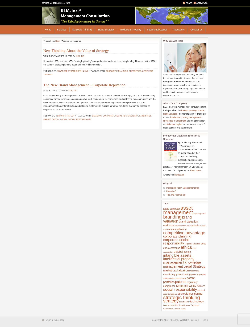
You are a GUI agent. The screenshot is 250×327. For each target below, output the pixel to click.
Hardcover (179, 175)
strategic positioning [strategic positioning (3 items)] (190, 293)
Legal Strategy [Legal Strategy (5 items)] (194, 266)
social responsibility (79, 119)
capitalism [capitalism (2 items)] (195, 225)
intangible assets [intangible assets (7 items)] (177, 255)
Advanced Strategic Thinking (73, 71)
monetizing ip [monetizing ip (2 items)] (170, 274)
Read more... (196, 170)
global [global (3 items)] (179, 251)
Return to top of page (54, 320)
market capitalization (55, 119)
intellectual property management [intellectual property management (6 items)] (178, 260)
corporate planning (117, 71)
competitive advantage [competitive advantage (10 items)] (184, 232)
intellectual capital (173, 124)
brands (201, 110)
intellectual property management (185, 117)
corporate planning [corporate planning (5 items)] (177, 236)
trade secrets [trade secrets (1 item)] (168, 305)
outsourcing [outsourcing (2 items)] (184, 274)
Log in (205, 320)
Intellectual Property (130, 29)
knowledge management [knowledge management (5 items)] (182, 264)
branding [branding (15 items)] (172, 217)
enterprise (135, 71)
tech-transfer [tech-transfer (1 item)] (184, 302)
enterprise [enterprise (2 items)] (174, 248)
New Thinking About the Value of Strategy (76, 50)
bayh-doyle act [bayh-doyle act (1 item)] (200, 213)
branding (97, 116)
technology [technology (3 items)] (197, 301)
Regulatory (179, 29)
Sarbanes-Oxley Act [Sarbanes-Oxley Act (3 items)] (188, 285)
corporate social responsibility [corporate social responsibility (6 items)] (176, 241)
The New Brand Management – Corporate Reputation (84, 85)
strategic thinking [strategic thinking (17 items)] (181, 297)
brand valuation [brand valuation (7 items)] (177, 219)
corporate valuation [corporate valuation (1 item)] (192, 244)
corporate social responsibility (120, 116)
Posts (189, 3)
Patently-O (171, 191)
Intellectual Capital (157, 29)
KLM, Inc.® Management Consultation (76, 15)
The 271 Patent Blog (175, 195)
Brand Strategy (106, 29)
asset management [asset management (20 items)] (178, 210)
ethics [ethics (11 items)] (186, 247)
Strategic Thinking (82, 29)
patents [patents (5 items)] (180, 282)
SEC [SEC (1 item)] (203, 286)
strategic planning (188, 110)
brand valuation (170, 114)
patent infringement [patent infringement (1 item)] (178, 278)
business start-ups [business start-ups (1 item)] (181, 226)
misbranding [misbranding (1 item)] (194, 271)
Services (61, 29)
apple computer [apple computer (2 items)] (171, 208)
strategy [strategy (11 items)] (171, 300)
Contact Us (196, 29)
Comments (201, 3)
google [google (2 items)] (187, 251)
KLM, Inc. (80, 56)
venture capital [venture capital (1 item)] (180, 309)
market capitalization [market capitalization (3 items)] (176, 270)
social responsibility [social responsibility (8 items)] (180, 289)
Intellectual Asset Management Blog (182, 188)
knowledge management (174, 121)
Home (48, 29)
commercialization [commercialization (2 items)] (177, 229)
